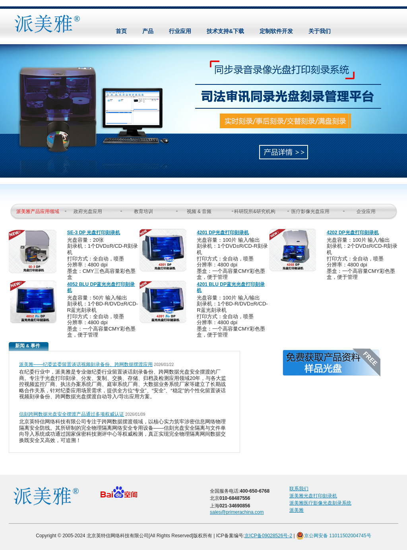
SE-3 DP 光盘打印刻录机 (93, 232)
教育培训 (143, 211)
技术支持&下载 (225, 31)
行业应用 (180, 31)
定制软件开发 (276, 31)
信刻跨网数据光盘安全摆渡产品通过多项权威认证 (71, 414)
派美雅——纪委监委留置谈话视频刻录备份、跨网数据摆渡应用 (86, 364)
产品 (147, 31)
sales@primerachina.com (237, 512)
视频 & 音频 (199, 211)
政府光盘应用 (88, 211)
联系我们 (298, 488)
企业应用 (366, 211)
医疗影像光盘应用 (310, 211)
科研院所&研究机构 (254, 211)
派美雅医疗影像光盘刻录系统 (320, 503)
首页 (121, 31)
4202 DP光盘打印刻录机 (353, 232)
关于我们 (319, 31)
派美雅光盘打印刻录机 (313, 496)
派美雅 (296, 510)
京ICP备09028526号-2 (268, 535)
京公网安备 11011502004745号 (333, 536)
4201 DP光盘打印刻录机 (223, 232)
